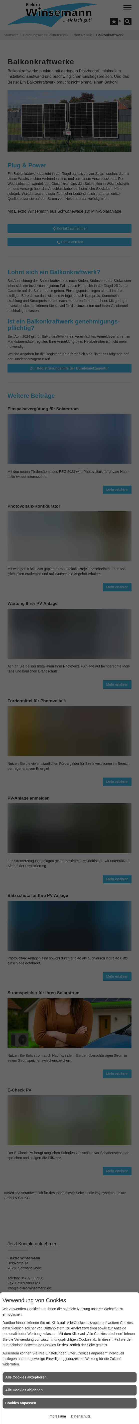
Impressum (57, 1416)
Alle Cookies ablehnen (24, 1390)
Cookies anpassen (20, 1403)
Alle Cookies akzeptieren (26, 1377)
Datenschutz (80, 1416)
